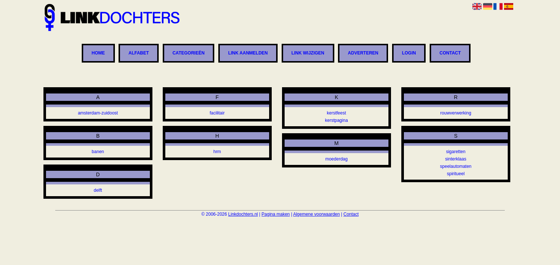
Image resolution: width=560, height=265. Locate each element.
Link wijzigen (307, 53)
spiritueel (456, 173)
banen (98, 151)
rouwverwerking (455, 113)
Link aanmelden (248, 53)
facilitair (217, 113)
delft (98, 190)
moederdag (336, 159)
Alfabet (138, 53)
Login (409, 53)
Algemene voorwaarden (316, 214)
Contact (450, 53)
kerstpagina (336, 120)
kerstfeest (336, 113)
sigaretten (455, 151)
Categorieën (188, 53)
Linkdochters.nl (243, 214)
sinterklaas (455, 159)
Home (98, 53)
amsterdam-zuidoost (98, 113)
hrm (217, 151)
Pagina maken (275, 214)
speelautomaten (455, 166)
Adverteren (363, 53)
